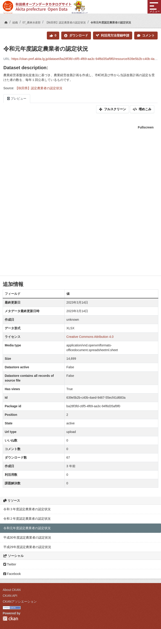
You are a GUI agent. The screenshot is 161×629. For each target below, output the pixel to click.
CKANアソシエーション (20, 601)
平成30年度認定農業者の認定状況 (27, 537)
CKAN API (10, 595)
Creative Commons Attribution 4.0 (89, 337)
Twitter (9, 564)
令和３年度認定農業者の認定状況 (27, 509)
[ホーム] (6, 22)
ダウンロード (76, 35)
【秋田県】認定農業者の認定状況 (65, 22)
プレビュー (16, 98)
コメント (146, 35)
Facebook (12, 574)
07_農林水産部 (32, 22)
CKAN (10, 618)
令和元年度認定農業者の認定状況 (111, 22)
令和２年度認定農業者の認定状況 (27, 518)
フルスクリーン (112, 109)
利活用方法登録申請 (112, 35)
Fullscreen (146, 127)
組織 (15, 22)
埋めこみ (142, 109)
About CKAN (11, 590)
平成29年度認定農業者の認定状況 (27, 547)
